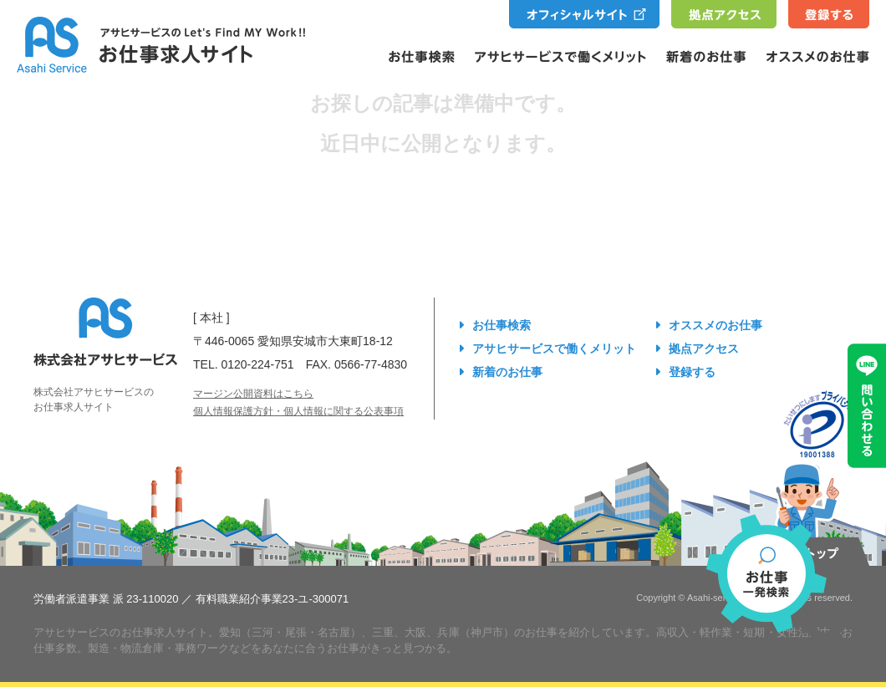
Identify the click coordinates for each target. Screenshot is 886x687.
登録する (692, 372)
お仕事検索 (501, 325)
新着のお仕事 (507, 372)
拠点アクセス (704, 348)
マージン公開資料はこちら (253, 393)
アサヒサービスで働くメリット (554, 348)
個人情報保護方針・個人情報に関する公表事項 (298, 411)
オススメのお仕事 (715, 325)
